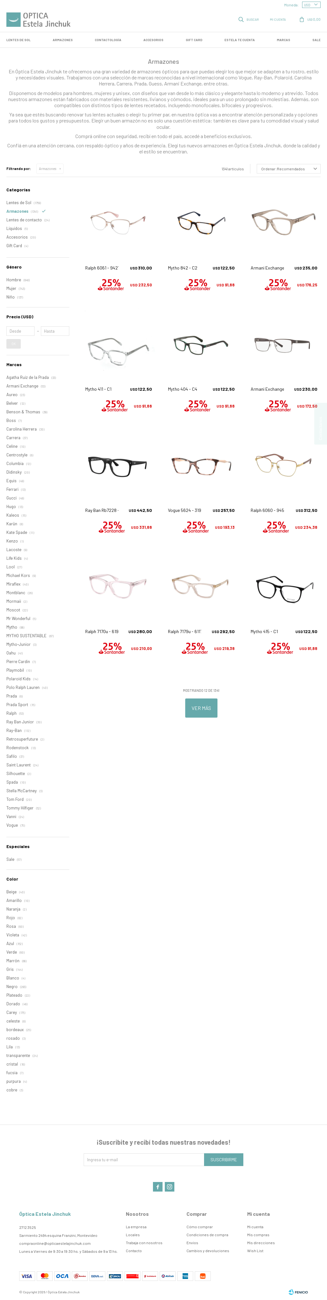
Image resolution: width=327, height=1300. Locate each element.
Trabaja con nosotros (144, 1242)
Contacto (134, 1250)
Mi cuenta (255, 1226)
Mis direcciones (261, 1242)
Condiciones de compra (207, 1234)
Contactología (108, 40)
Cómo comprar (199, 1226)
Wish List (255, 1250)
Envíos (192, 1242)
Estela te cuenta (239, 40)
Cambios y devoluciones (207, 1250)
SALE (316, 40)
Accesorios (153, 40)
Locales (133, 1234)
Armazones (63, 40)
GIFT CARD (194, 40)
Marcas (283, 40)
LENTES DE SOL (18, 40)
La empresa (136, 1226)
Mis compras (258, 1234)
